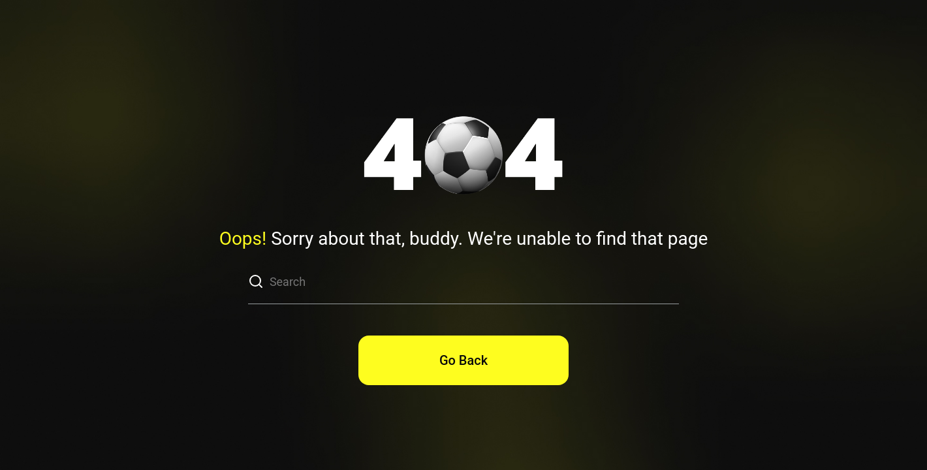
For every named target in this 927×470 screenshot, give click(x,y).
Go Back (463, 360)
